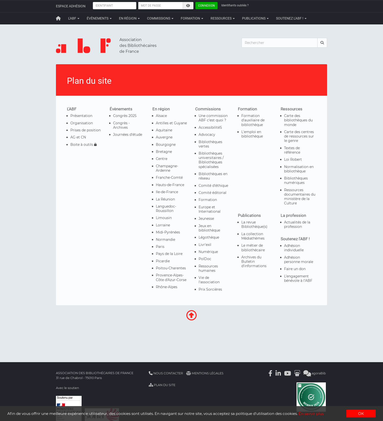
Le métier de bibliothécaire (253, 247)
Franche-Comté (169, 177)
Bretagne (164, 151)
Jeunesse (206, 218)
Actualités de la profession (297, 224)
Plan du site (162, 385)
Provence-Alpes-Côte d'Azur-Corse (171, 277)
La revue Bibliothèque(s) (254, 224)
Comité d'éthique (213, 185)
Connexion (206, 5)
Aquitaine (164, 130)
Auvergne (164, 137)
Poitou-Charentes (171, 268)
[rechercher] (322, 43)
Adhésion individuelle (294, 247)
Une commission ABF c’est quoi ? (213, 118)
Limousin (164, 218)
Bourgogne (166, 144)
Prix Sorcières (210, 289)
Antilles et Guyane (171, 123)
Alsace (161, 116)
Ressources (223, 18)
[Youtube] (287, 373)
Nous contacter (166, 373)
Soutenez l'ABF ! (291, 18)
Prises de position (85, 130)
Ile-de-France (167, 192)
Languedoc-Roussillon (166, 208)
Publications (255, 18)
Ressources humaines (208, 268)
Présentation (81, 116)
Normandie (165, 239)
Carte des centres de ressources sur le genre (299, 136)
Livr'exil (205, 244)
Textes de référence (292, 150)
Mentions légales (204, 373)
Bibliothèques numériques (296, 180)
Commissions (160, 18)
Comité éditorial (212, 192)
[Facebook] (270, 373)
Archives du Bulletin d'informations (253, 261)
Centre (161, 159)
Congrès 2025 (125, 116)
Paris (160, 246)
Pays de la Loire (169, 254)
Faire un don (295, 269)
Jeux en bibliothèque (209, 228)
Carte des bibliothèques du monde (298, 120)
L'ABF (73, 18)
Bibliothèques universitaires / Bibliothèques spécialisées (211, 160)
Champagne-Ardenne (167, 168)
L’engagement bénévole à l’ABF (298, 278)
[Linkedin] (278, 373)
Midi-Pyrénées (168, 232)
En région (129, 18)
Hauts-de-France (170, 185)
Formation (192, 18)
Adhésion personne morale (298, 259)
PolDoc (205, 259)
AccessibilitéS (210, 127)
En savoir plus (311, 413)
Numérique (208, 252)
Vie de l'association (209, 279)
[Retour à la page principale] (58, 18)
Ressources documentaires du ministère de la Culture (299, 197)
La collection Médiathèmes (253, 236)
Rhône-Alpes (166, 287)
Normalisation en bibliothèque (299, 169)
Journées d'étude (127, 134)
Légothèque (209, 237)
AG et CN (78, 137)
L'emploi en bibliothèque (252, 134)
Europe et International (210, 209)
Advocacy (207, 134)
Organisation (81, 123)
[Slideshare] (297, 373)
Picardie (163, 261)
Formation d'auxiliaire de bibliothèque (253, 120)
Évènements (99, 18)
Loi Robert (293, 159)
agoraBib (314, 373)
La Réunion (165, 199)
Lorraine (163, 225)
